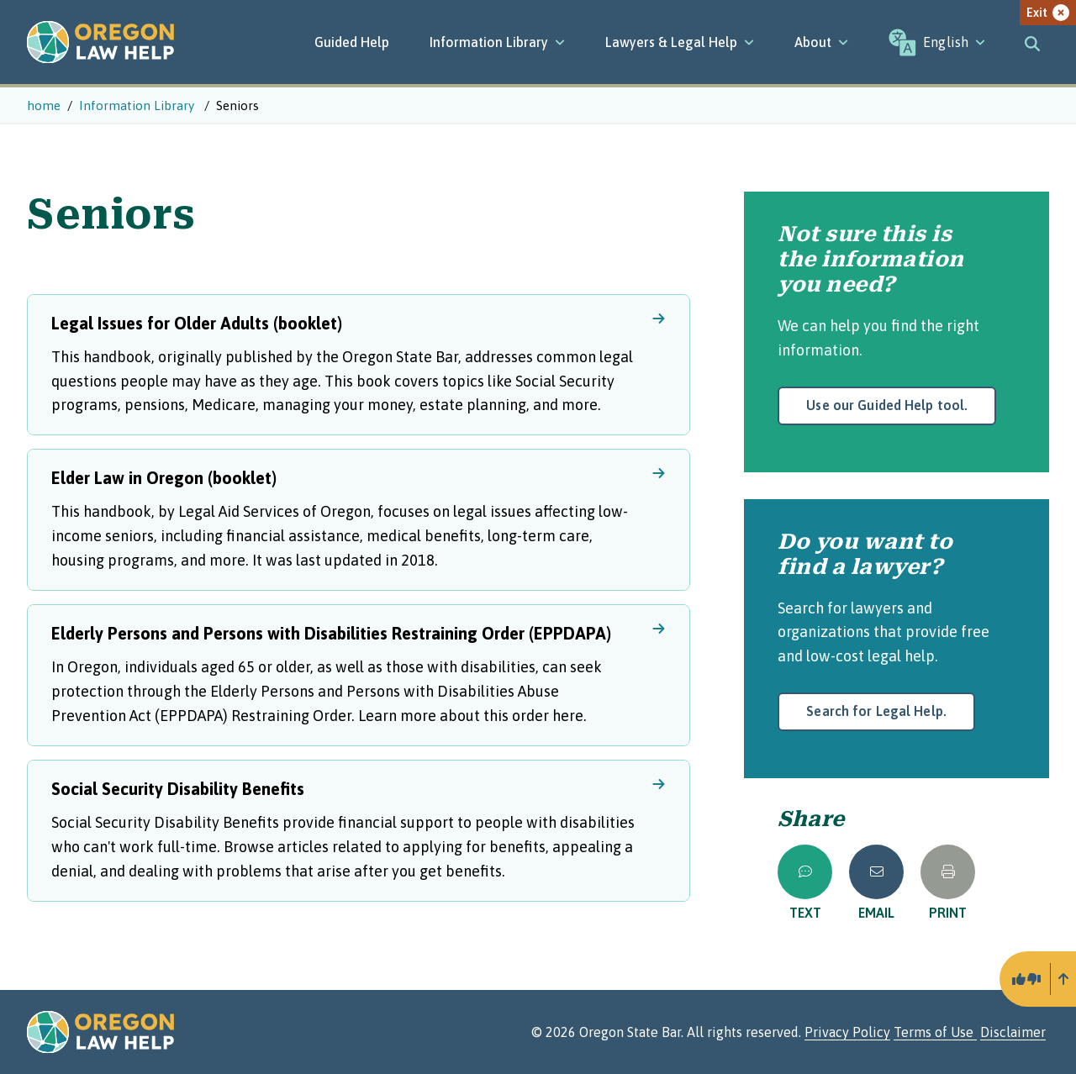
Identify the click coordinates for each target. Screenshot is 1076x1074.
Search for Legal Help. (876, 711)
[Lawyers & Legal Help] (679, 42)
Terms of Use (935, 1032)
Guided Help (351, 42)
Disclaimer (1013, 1032)
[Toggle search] (1032, 42)
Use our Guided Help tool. (887, 405)
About (821, 42)
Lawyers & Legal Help (679, 42)
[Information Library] (497, 42)
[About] (821, 42)
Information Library (497, 42)
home (44, 105)
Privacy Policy (847, 1032)
